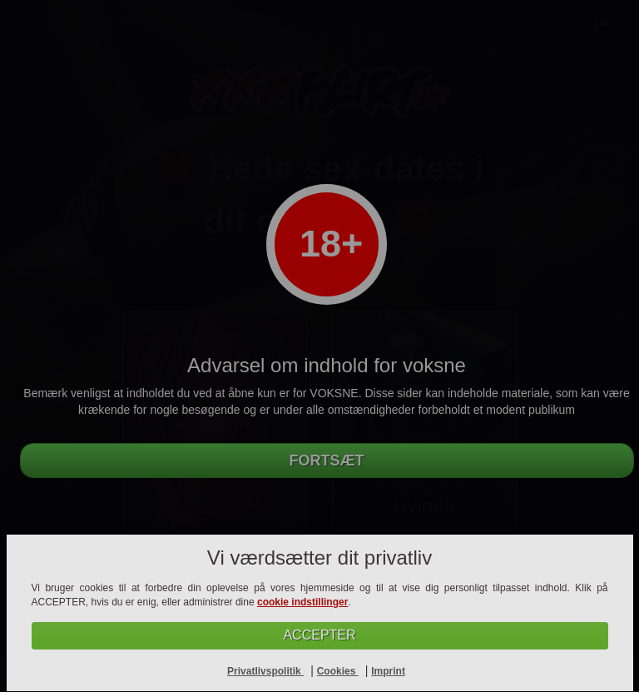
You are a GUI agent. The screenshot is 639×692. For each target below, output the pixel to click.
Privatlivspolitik (265, 671)
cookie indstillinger (302, 602)
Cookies (338, 671)
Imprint (388, 671)
